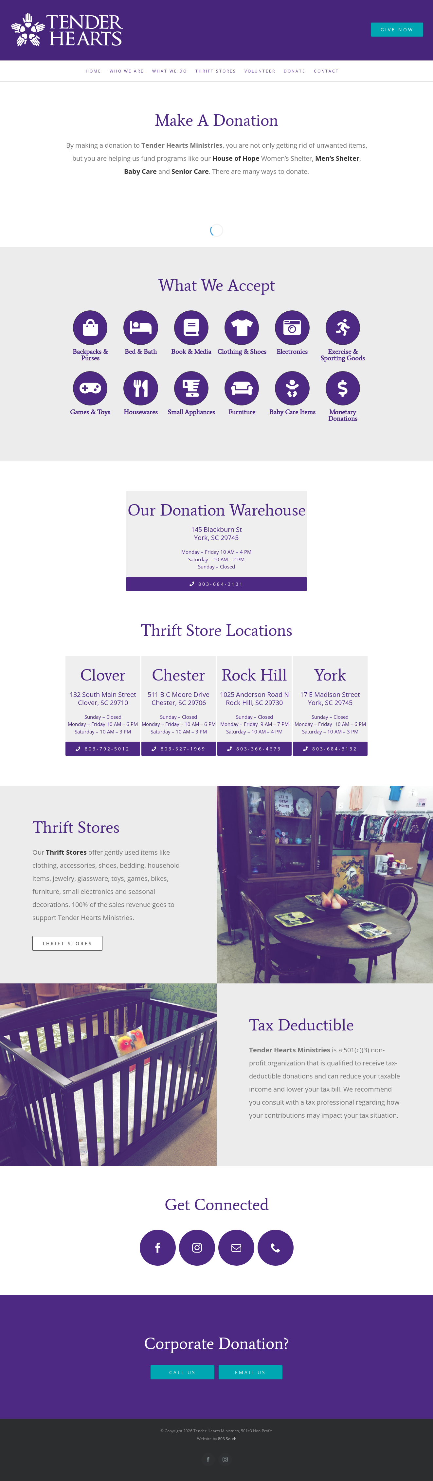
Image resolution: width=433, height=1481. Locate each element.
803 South (227, 1438)
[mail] (236, 1248)
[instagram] (197, 1248)
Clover (103, 675)
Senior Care (189, 171)
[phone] (276, 1248)
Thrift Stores (66, 852)
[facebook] (158, 1248)
